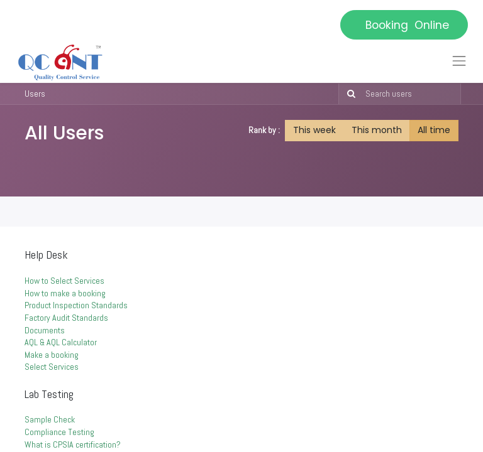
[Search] (348, 94)
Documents (45, 330)
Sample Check (50, 419)
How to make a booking (65, 293)
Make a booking (52, 354)
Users (35, 93)
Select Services (52, 366)
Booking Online (404, 25)
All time (434, 130)
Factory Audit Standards (67, 317)
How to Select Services (64, 280)
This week (314, 130)
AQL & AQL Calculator (62, 342)
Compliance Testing (59, 432)
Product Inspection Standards (76, 305)
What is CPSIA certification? (73, 444)
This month (377, 130)
